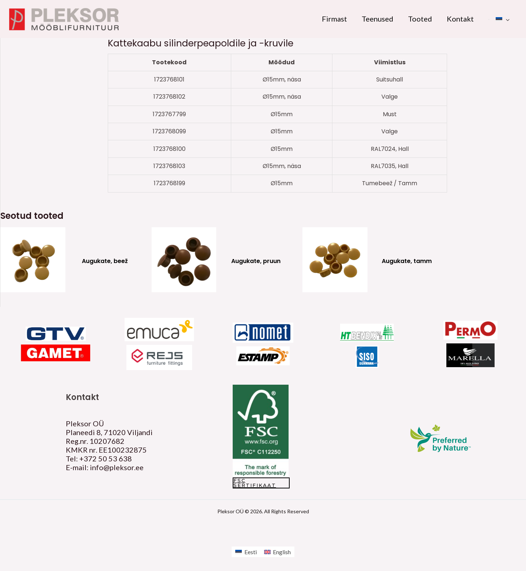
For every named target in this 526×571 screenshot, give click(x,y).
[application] (506, 18)
